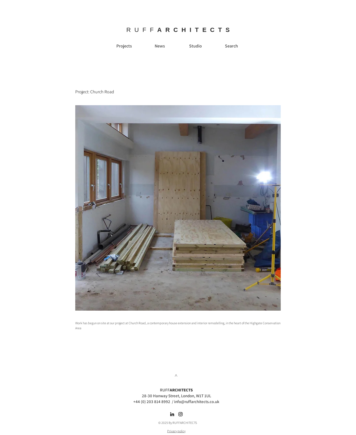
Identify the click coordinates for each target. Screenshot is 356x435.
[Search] (231, 46)
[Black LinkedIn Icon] (172, 414)
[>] (176, 375)
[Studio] (195, 46)
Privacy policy (176, 431)
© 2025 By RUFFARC (171, 423)
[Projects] (124, 46)
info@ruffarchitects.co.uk (196, 401)
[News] (159, 46)
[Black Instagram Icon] (180, 414)
